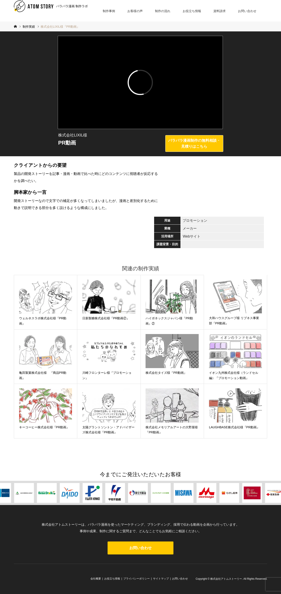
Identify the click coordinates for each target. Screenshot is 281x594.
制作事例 (109, 11)
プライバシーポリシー (136, 578)
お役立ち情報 (192, 11)
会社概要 (95, 578)
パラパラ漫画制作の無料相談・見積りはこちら (194, 143)
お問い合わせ (247, 11)
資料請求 (219, 11)
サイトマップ (161, 578)
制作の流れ (162, 11)
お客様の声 (135, 11)
